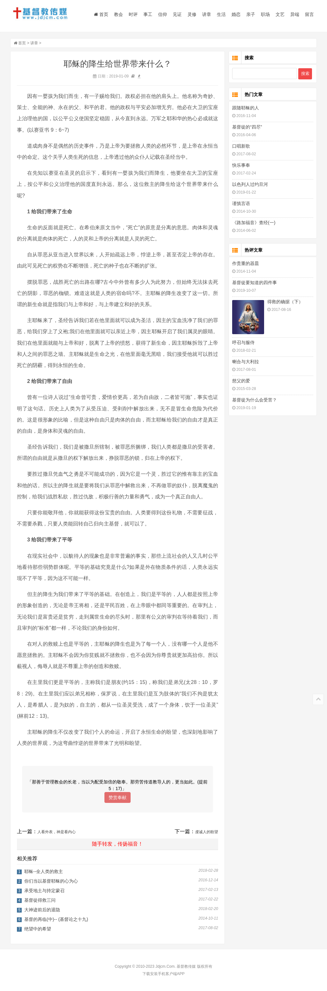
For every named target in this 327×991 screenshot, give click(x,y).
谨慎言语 (241, 203)
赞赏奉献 (117, 797)
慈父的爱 (241, 380)
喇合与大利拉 (245, 361)
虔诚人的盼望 (206, 832)
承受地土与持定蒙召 (44, 890)
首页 (101, 14)
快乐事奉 (241, 165)
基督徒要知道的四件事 (254, 282)
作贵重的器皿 (245, 263)
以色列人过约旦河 (250, 184)
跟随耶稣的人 (245, 107)
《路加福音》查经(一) (253, 222)
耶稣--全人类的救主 (43, 871)
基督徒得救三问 (40, 900)
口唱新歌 (241, 146)
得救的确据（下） (285, 301)
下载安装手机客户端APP (163, 974)
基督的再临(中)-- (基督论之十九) (56, 919)
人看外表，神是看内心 (56, 832)
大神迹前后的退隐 (42, 909)
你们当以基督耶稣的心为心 (51, 881)
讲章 (34, 43)
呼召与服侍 (243, 342)
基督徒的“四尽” (247, 126)
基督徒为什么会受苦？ (254, 399)
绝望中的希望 (37, 928)
